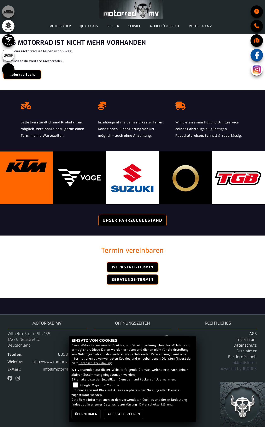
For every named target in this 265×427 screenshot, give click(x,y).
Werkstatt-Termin (132, 267)
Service (134, 26)
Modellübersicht (164, 26)
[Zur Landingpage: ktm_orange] (8, 11)
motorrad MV (200, 26)
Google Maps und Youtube (99, 385)
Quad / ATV (89, 26)
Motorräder (60, 26)
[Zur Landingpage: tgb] (8, 55)
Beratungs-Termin (132, 279)
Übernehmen (86, 414)
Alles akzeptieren (123, 414)
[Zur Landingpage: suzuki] (8, 26)
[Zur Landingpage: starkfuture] (8, 69)
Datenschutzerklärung (95, 363)
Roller (113, 26)
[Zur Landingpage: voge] (8, 40)
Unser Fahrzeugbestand (132, 220)
